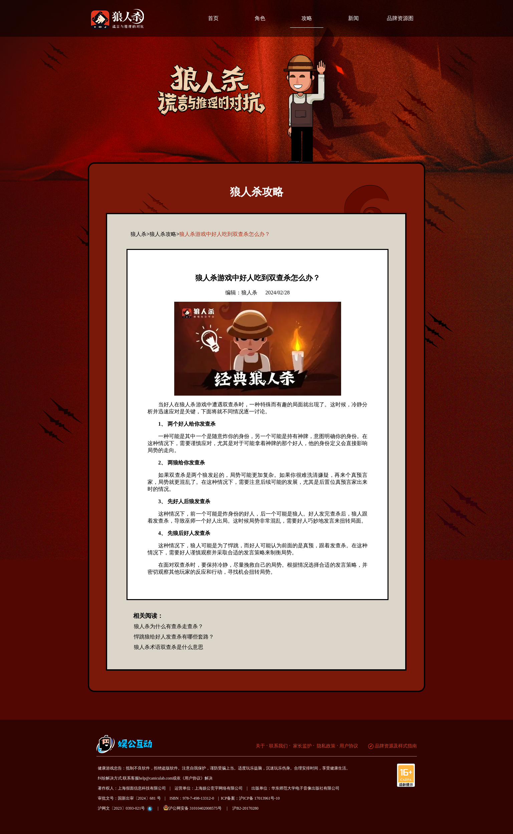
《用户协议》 (193, 778)
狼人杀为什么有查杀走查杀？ (168, 626)
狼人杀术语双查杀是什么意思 (168, 647)
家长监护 (302, 745)
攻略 (306, 18)
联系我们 (278, 745)
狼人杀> (140, 234)
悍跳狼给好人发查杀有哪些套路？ (174, 637)
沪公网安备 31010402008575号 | (197, 808)
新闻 (353, 18)
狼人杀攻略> (164, 234)
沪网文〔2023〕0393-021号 (121, 808)
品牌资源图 (400, 18)
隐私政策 (326, 745)
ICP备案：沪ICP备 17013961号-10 (250, 798)
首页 (213, 18)
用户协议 (348, 745)
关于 (260, 745)
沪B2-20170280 (245, 808)
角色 (260, 18)
